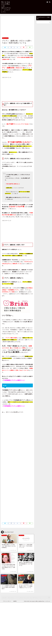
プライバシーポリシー (7, 601)
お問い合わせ (39, 2)
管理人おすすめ (5, 38)
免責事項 (15, 601)
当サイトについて (41, 0)
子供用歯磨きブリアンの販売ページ (14, 380)
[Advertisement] (17, 27)
